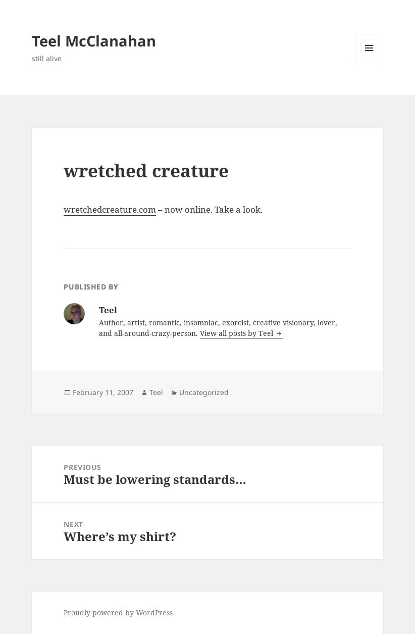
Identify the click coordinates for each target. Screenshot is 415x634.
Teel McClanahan (94, 41)
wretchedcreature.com (110, 209)
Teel (156, 392)
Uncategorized (204, 392)
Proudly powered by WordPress (118, 612)
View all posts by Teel (237, 333)
